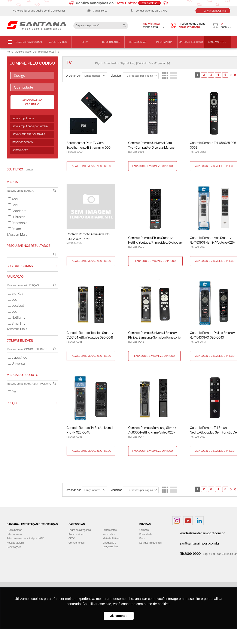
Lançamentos (217, 42)
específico (17, 358)
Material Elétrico (191, 42)
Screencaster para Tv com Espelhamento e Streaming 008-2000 (89, 145)
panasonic (17, 223)
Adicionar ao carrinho (32, 102)
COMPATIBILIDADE (20, 340)
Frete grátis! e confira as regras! (39, 10)
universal (16, 364)
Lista (173, 75)
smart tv (16, 324)
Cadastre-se (100, 10)
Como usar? (20, 150)
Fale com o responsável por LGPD (25, 539)
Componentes (111, 42)
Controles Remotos (43, 51)
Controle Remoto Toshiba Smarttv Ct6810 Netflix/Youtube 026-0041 (90, 336)
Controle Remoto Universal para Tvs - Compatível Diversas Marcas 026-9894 (152, 145)
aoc (13, 199)
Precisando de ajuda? (192, 25)
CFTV (85, 42)
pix (12, 392)
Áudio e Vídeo (58, 42)
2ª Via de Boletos (215, 10)
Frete (142, 539)
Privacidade (145, 535)
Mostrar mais (17, 235)
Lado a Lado (165, 75)
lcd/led (16, 306)
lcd (12, 300)
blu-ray (15, 294)
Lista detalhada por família (28, 134)
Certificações (14, 548)
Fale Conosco (14, 535)
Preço (12, 403)
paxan (14, 229)
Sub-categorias (20, 266)
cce (13, 205)
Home (10, 51)
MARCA (12, 182)
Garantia (144, 531)
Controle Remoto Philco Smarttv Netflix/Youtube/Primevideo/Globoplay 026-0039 (156, 241)
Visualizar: (116, 75)
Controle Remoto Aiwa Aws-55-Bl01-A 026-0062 (88, 237)
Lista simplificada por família (30, 126)
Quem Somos (14, 531)
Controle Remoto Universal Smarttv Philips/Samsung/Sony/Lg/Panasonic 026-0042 (155, 336)
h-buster (16, 217)
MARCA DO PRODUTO (22, 375)
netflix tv (16, 318)
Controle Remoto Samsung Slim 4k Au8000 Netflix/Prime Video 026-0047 (153, 431)
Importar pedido (22, 142)
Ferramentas (138, 42)
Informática (164, 42)
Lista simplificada (23, 118)
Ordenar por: (73, 75)
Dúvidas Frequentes (150, 543)
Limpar (29, 170)
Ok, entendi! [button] (118, 615)
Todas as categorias (28, 42)
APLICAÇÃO (15, 276)
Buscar (126, 24)
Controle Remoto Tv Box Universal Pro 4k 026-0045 (90, 431)
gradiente (17, 211)
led (12, 312)
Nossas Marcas (15, 543)
